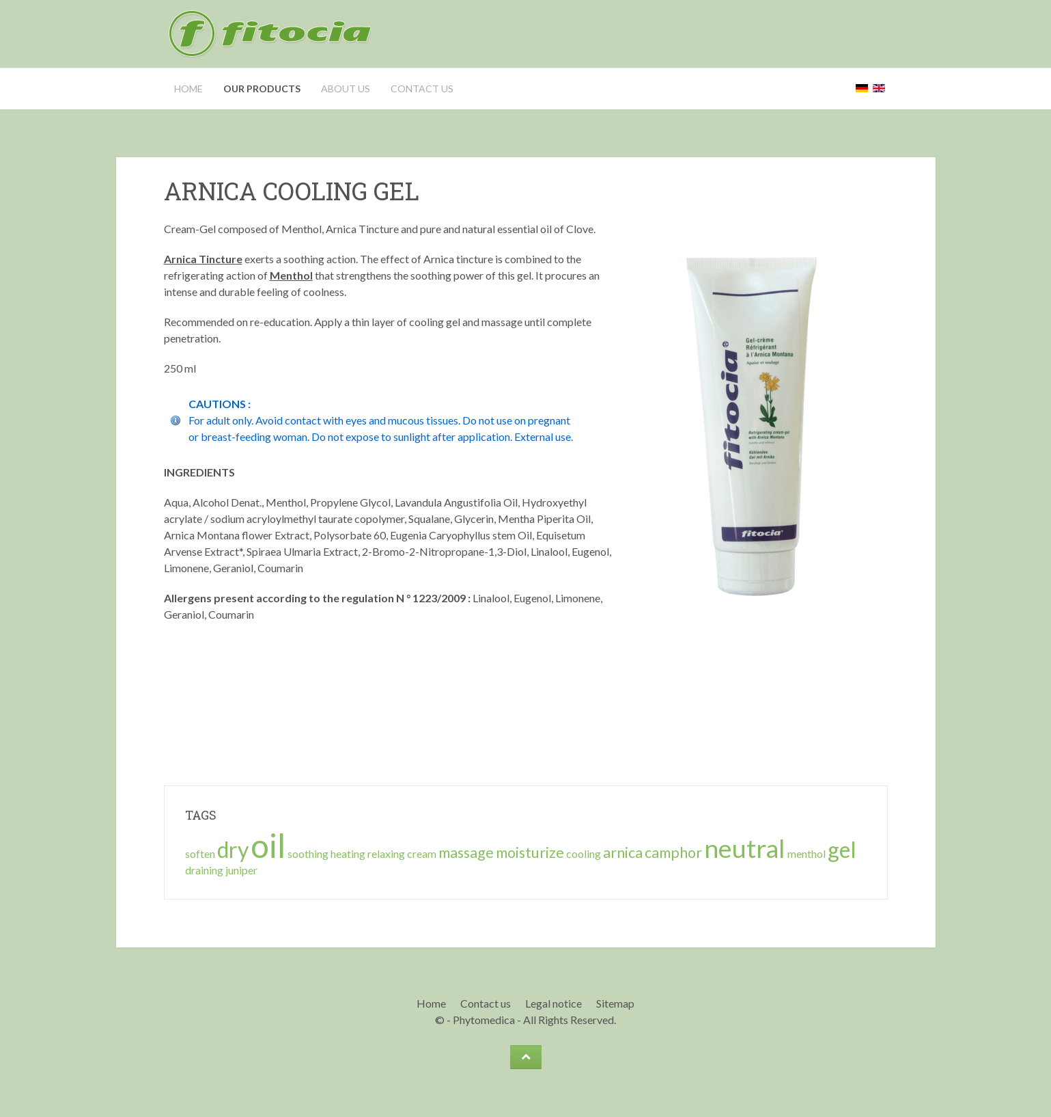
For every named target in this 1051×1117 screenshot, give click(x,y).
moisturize (530, 852)
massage (466, 852)
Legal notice (553, 1003)
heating (348, 853)
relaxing (386, 853)
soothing (308, 853)
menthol (806, 853)
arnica (623, 852)
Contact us (422, 88)
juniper (241, 869)
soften (200, 853)
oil (268, 845)
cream (421, 853)
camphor (673, 852)
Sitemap (615, 1003)
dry (233, 849)
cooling (583, 853)
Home (188, 88)
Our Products (261, 88)
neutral (744, 848)
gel (842, 849)
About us (345, 88)
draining (204, 869)
